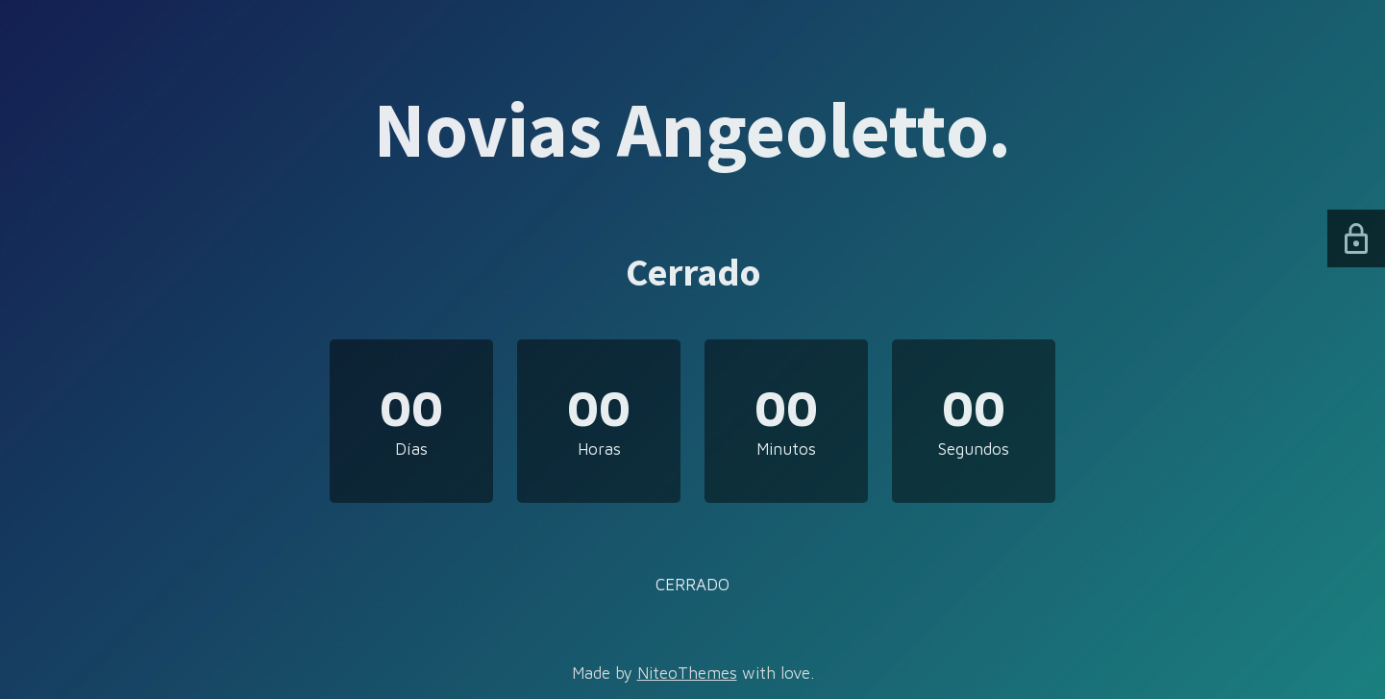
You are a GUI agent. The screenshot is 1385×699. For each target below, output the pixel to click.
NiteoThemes (687, 673)
